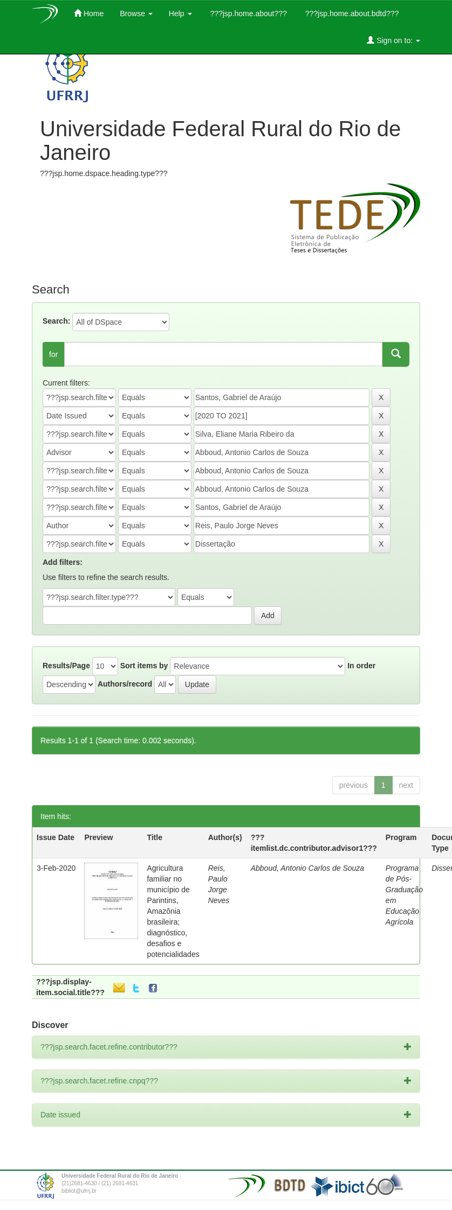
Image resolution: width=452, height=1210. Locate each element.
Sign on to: (393, 40)
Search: (56, 321)
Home (89, 13)
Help (180, 13)
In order (361, 665)
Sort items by (144, 665)
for (53, 354)
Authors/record (125, 684)
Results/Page (66, 665)
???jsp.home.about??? (247, 13)
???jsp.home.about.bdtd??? (351, 13)
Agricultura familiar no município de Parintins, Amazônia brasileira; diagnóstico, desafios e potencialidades (173, 911)
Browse (136, 13)
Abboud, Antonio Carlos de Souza (307, 868)
